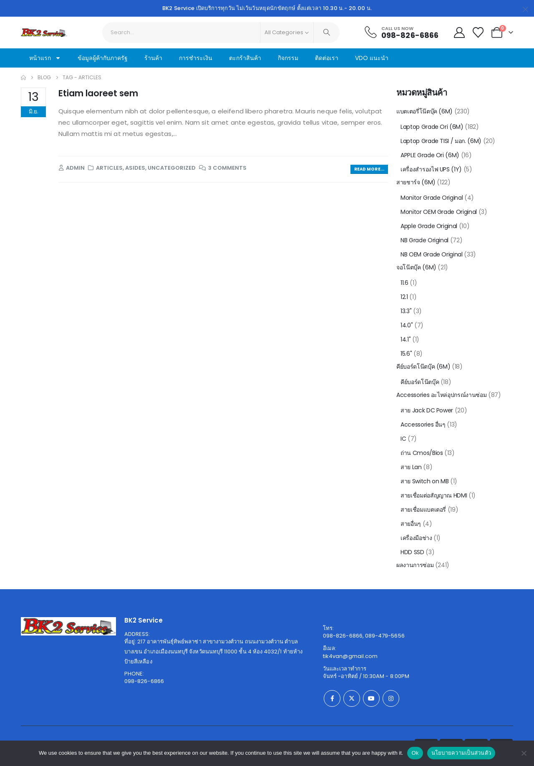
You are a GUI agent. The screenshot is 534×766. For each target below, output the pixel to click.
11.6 (404, 283)
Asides (135, 168)
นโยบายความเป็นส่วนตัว (461, 753)
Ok (414, 753)
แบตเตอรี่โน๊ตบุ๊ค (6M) (424, 111)
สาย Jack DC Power (426, 410)
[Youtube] (371, 698)
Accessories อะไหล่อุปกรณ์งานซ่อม (441, 395)
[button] (369, 169)
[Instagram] (391, 698)
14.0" (406, 325)
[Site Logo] (44, 32)
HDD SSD (412, 552)
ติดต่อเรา (326, 58)
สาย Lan (411, 467)
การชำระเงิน (195, 58)
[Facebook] (332, 698)
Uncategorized (172, 168)
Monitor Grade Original (431, 197)
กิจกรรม (288, 58)
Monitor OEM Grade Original (438, 212)
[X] (351, 698)
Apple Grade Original (428, 226)
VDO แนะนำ (371, 58)
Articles (109, 168)
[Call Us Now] (400, 32)
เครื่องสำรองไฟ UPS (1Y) (431, 169)
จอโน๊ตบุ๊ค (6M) (416, 267)
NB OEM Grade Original (431, 254)
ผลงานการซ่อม (414, 565)
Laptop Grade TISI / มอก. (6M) (440, 141)
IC (403, 438)
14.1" (405, 339)
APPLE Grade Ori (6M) (429, 155)
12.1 (404, 297)
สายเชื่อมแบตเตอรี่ (423, 509)
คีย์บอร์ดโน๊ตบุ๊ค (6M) (423, 366)
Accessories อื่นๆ (423, 424)
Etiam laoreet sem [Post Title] (98, 93)
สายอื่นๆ (410, 524)
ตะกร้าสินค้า (245, 58)
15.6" (406, 353)
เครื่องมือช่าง (416, 538)
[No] (523, 753)
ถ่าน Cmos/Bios (421, 453)
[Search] (327, 32)
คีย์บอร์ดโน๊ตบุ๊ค (419, 382)
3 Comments (227, 168)
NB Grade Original (424, 240)
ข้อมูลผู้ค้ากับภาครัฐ (103, 58)
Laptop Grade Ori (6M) (431, 127)
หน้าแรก (45, 58)
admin (75, 168)
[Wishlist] (478, 32)
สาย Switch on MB (424, 481)
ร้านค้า (153, 58)
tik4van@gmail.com (350, 656)
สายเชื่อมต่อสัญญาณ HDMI (433, 495)
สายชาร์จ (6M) (416, 182)
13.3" (405, 311)
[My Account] (459, 32)
